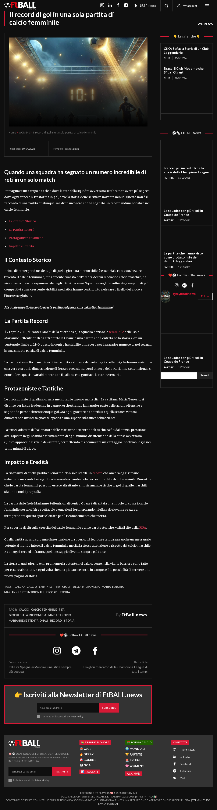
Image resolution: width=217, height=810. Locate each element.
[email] (68, 708)
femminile (116, 332)
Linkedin (185, 757)
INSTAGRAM (187, 750)
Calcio (19, 586)
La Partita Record (21, 230)
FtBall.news (134, 615)
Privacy (102, 803)
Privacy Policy (75, 716)
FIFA (142, 527)
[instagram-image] (169, 315)
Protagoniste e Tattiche (26, 238)
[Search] (205, 375)
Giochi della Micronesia (81, 586)
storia (65, 592)
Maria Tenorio (113, 586)
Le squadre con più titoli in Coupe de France (183, 213)
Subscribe (109, 707)
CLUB (167, 58)
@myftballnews (184, 294)
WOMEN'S (205, 24)
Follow (205, 296)
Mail (182, 777)
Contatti (114, 803)
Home (12, 132)
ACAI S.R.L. (103, 796)
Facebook (186, 764)
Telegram (185, 770)
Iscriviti (62, 771)
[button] (166, 5)
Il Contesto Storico (22, 221)
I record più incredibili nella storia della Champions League (186, 170)
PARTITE (169, 177)
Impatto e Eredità (21, 246)
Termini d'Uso (201, 800)
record (97, 473)
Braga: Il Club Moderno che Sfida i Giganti (184, 70)
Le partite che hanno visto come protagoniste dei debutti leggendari (183, 257)
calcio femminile (39, 586)
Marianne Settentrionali (24, 592)
